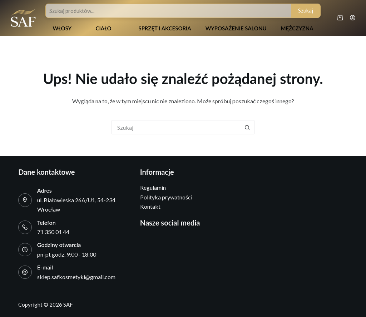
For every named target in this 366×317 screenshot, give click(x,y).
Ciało (103, 28)
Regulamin (153, 187)
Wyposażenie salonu (236, 28)
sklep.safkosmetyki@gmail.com (76, 276)
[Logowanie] (352, 17)
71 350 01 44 (53, 231)
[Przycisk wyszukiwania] (247, 127)
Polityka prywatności (166, 197)
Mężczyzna (297, 28)
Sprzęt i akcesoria (164, 28)
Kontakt (150, 206)
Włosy (62, 28)
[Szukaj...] (176, 127)
